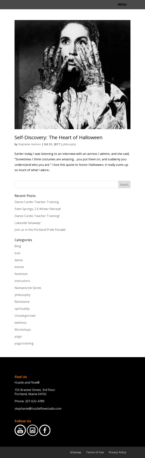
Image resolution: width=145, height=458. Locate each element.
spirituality (22, 309)
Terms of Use (95, 452)
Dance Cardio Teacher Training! (37, 216)
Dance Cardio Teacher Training (37, 202)
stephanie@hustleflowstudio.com (38, 408)
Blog (18, 246)
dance (19, 260)
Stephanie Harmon (29, 144)
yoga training (24, 343)
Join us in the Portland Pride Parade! (40, 230)
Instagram (32, 430)
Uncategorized (25, 316)
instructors (22, 281)
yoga (18, 336)
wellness (21, 323)
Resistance (22, 302)
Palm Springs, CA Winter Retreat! (38, 209)
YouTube (20, 430)
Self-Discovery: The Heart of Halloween (59, 137)
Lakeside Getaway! (27, 223)
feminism (21, 274)
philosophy (69, 144)
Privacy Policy (117, 452)
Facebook (44, 430)
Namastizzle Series (28, 288)
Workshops (23, 329)
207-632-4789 (34, 401)
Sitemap (75, 452)
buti (17, 253)
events (19, 267)
